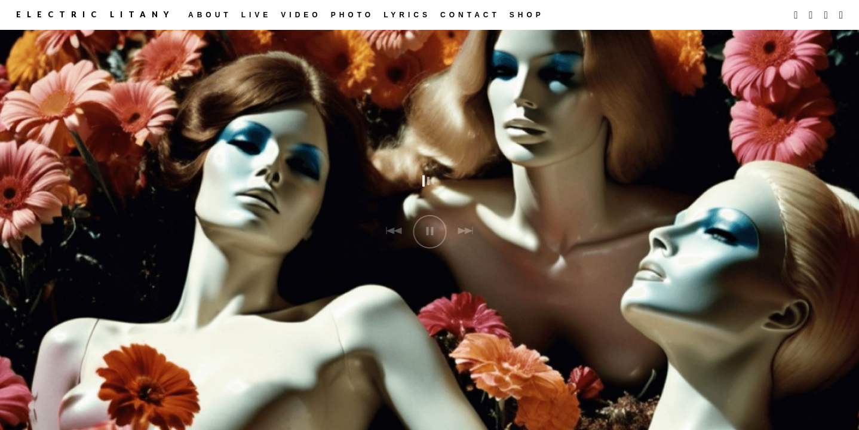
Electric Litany (95, 14)
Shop (527, 15)
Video (301, 15)
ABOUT (210, 15)
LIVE (256, 15)
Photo (352, 15)
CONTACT (470, 15)
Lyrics (407, 15)
